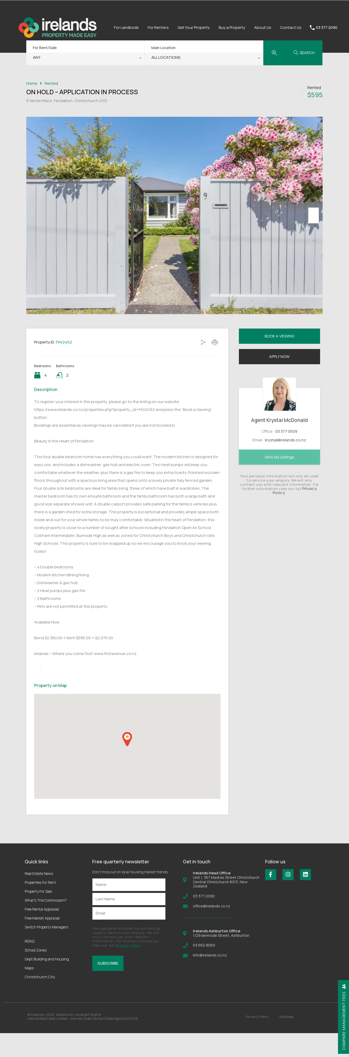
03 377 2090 (326, 27)
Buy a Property (232, 27)
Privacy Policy (128, 969)
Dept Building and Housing (47, 982)
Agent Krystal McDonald (279, 444)
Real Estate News (39, 897)
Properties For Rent (40, 906)
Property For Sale (38, 915)
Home (31, 83)
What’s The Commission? (46, 924)
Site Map (286, 1040)
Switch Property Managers (46, 950)
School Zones (36, 973)
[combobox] (85, 58)
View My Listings (279, 481)
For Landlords (126, 27)
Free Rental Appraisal (42, 933)
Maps (29, 991)
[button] (127, 762)
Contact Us (290, 27)
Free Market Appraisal (42, 941)
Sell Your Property (194, 27)
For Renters (158, 27)
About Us (262, 27)
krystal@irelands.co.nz (285, 464)
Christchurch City (40, 1000)
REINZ (30, 965)
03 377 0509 (286, 455)
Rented (51, 83)
